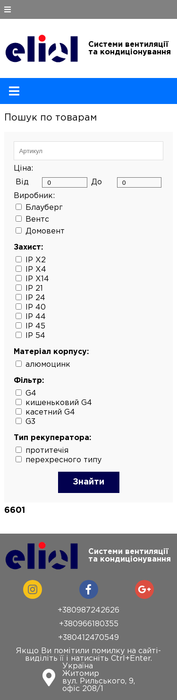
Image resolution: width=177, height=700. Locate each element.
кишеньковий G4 (58, 402)
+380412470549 (88, 637)
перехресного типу (63, 460)
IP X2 (35, 260)
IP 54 (35, 335)
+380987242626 (88, 610)
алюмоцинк (47, 364)
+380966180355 (88, 624)
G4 (30, 393)
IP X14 (37, 279)
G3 (30, 421)
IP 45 (35, 326)
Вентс (37, 219)
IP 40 (35, 307)
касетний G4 (50, 412)
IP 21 (34, 288)
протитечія (46, 450)
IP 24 (35, 298)
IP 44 (35, 316)
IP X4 (35, 269)
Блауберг (44, 207)
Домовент (45, 231)
